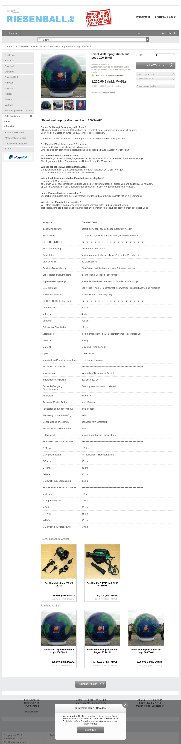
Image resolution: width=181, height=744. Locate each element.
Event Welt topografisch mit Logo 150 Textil (58, 650)
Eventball (9, 60)
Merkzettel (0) (169, 33)
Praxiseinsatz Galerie (16, 143)
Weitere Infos (90, 723)
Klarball (9, 88)
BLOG (8, 149)
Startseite (24, 46)
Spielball (9, 66)
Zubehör (10, 126)
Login (138, 33)
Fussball (9, 99)
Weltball (9, 105)
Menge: (139, 55)
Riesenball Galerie (14, 132)
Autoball (9, 82)
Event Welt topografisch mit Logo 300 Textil (146, 650)
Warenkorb (127, 19)
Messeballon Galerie (15, 138)
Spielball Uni (11, 77)
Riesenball (60, 18)
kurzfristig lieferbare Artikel (18, 110)
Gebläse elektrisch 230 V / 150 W (59, 584)
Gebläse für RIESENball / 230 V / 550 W (102, 584)
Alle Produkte (38, 46)
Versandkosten (108, 93)
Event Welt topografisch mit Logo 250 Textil (102, 650)
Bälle (8, 121)
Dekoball (9, 71)
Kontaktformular (88, 684)
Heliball (9, 94)
